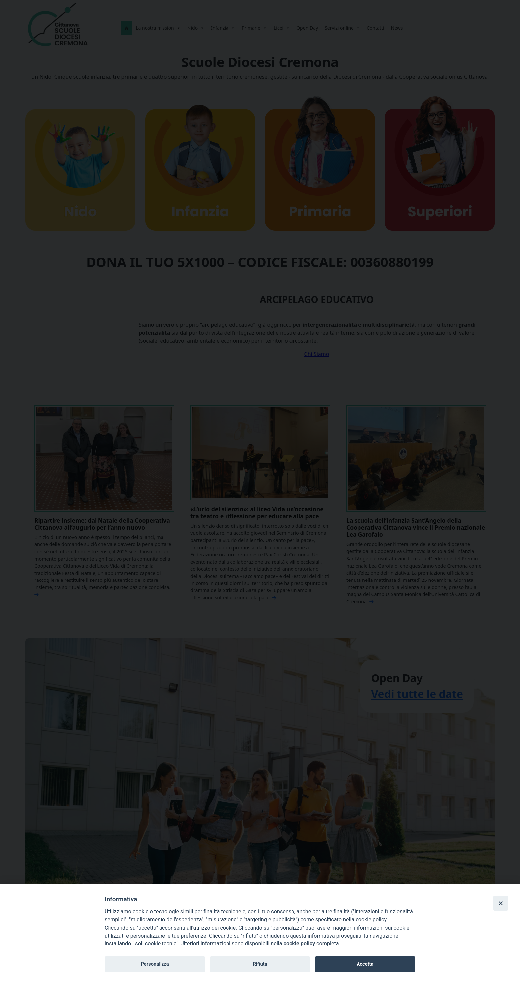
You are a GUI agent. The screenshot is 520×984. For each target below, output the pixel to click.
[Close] (500, 903)
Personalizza (155, 964)
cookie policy (299, 943)
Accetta (365, 964)
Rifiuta (260, 964)
